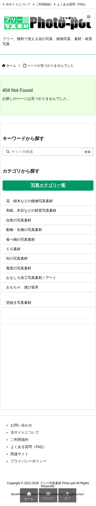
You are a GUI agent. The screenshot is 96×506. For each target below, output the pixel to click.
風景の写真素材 (18, 268)
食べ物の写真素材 (20, 239)
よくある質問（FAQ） (72, 4)
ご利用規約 (43, 4)
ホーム (11, 65)
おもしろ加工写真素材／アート (31, 278)
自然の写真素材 (18, 220)
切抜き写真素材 (18, 302)
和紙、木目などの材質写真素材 (31, 210)
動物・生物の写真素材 (24, 230)
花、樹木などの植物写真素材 (29, 201)
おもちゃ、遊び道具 (22, 287)
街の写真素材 (17, 258)
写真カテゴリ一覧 (48, 185)
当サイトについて (18, 4)
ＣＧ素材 (13, 249)
